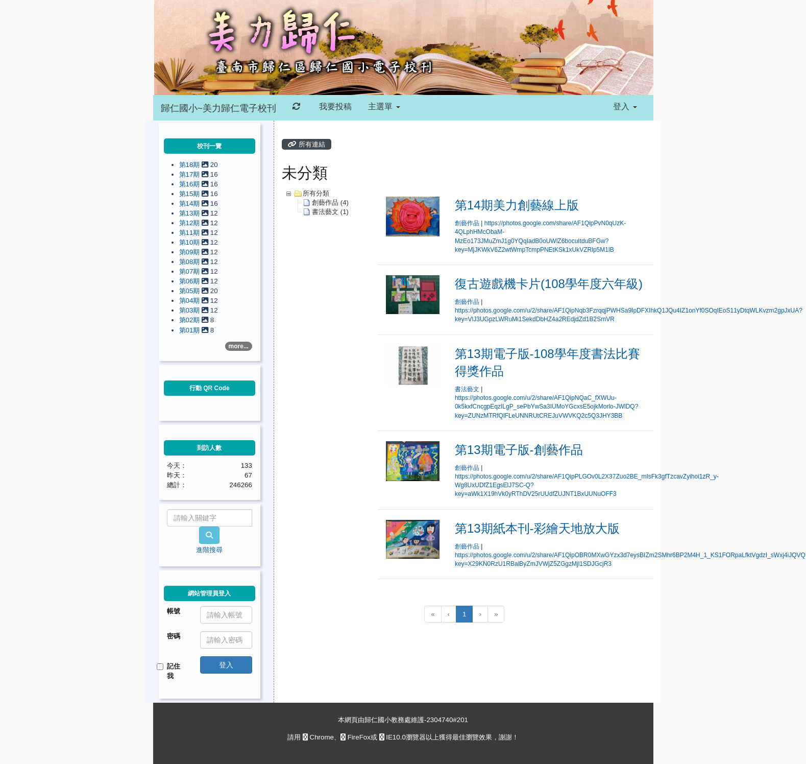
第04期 (190, 300)
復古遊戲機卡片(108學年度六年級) (549, 284)
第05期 (190, 291)
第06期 (190, 281)
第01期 (190, 330)
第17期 (190, 174)
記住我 (169, 671)
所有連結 (306, 144)
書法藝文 (467, 389)
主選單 (384, 106)
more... (239, 346)
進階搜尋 (209, 550)
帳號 (173, 611)
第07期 (190, 271)
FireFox (355, 737)
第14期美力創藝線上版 (517, 205)
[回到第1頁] (432, 614)
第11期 (190, 232)
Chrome (318, 737)
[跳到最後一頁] (495, 614)
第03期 (190, 310)
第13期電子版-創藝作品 (519, 450)
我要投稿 (334, 106)
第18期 (190, 165)
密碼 (173, 636)
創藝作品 (467, 223)
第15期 (190, 194)
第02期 (190, 320)
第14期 (190, 203)
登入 (625, 106)
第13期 (190, 213)
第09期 (190, 252)
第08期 (190, 262)
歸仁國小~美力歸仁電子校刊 (219, 108)
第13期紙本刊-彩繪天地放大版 (537, 528)
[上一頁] (448, 614)
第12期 (190, 223)
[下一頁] (479, 614)
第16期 (190, 184)
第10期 (190, 242)
